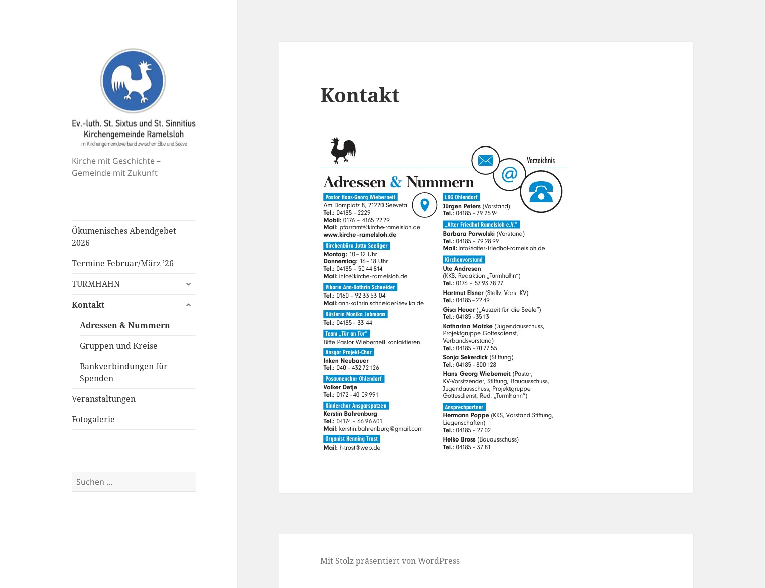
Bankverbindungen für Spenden (124, 372)
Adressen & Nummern (125, 325)
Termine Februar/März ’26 (123, 263)
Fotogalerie (93, 419)
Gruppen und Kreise (119, 345)
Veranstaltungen (104, 398)
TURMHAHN (96, 283)
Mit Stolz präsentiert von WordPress (390, 560)
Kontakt (88, 304)
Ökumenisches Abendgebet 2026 (124, 236)
